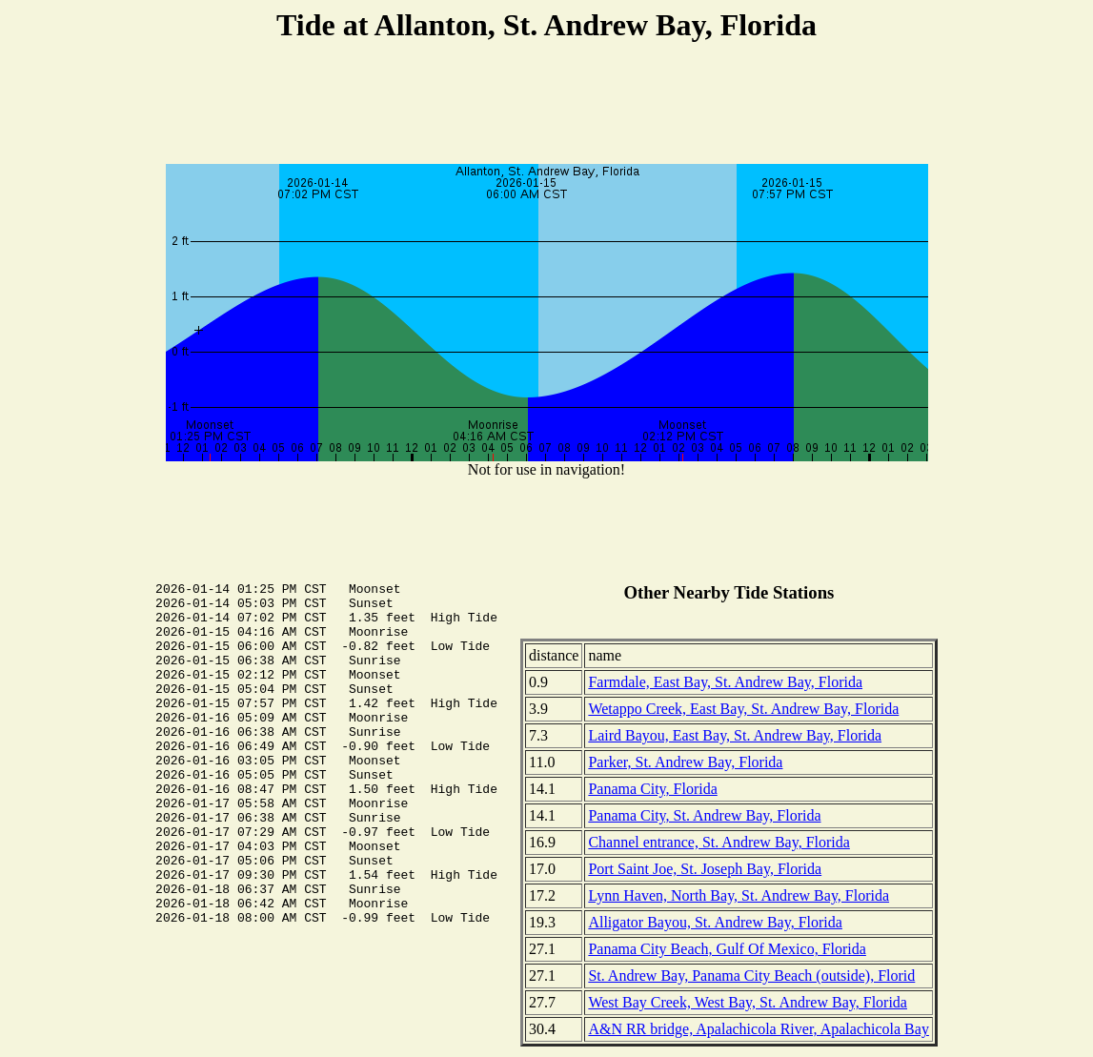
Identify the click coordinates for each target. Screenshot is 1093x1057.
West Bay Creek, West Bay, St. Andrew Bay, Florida (747, 1002)
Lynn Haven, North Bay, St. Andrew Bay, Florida (738, 895)
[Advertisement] (547, 106)
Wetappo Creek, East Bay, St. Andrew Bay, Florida (743, 709)
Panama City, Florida (652, 789)
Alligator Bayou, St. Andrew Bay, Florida (715, 922)
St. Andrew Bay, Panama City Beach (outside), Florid (751, 975)
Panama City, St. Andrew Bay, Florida (704, 815)
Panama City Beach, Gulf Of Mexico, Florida (727, 949)
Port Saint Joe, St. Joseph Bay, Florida (704, 869)
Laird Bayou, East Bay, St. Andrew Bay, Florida (734, 735)
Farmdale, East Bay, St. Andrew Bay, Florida (725, 682)
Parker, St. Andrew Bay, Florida (685, 762)
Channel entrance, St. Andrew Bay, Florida (718, 842)
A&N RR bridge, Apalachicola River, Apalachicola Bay (758, 1029)
